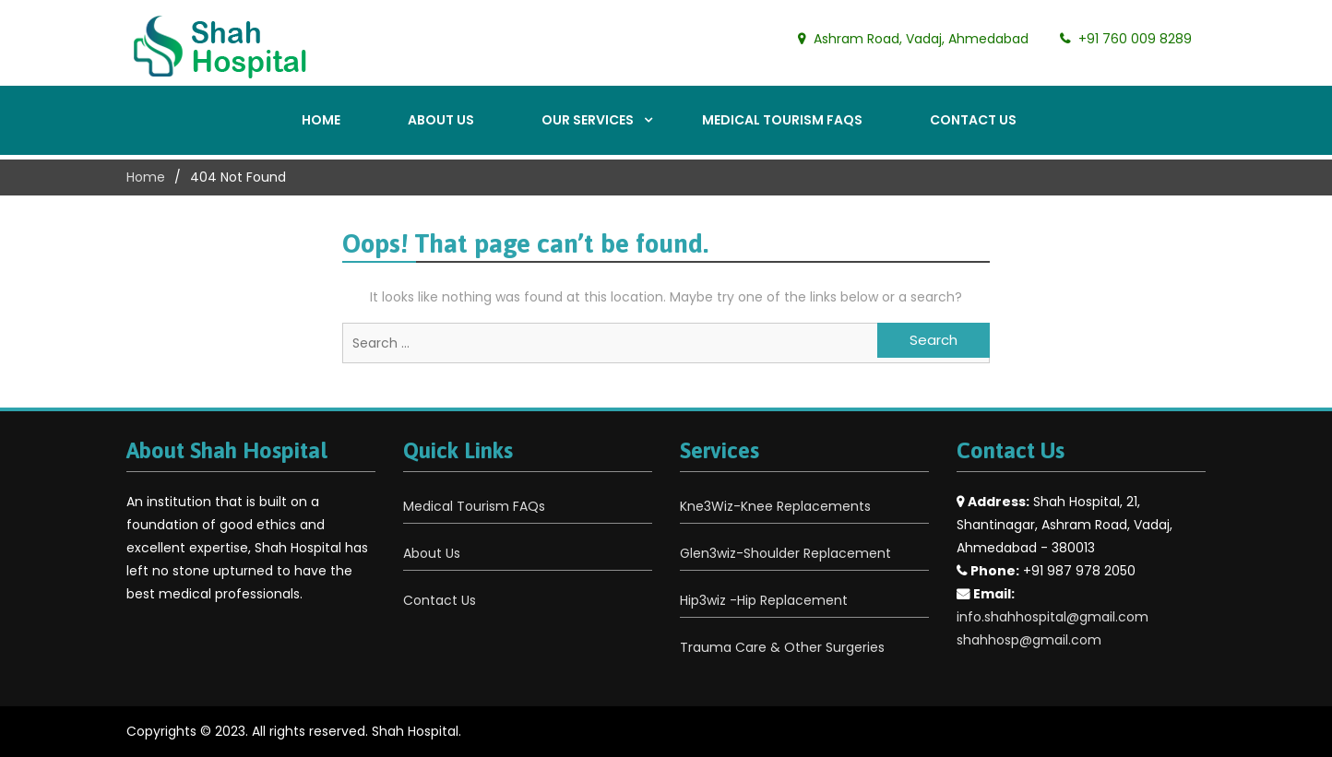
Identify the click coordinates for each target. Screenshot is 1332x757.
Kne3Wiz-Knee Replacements (775, 506)
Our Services (587, 120)
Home (321, 120)
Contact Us (973, 120)
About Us (441, 120)
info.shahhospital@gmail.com (1052, 617)
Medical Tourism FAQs (782, 120)
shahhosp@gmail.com (1029, 640)
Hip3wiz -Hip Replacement (764, 600)
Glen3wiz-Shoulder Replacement (785, 553)
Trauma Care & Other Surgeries (782, 647)
